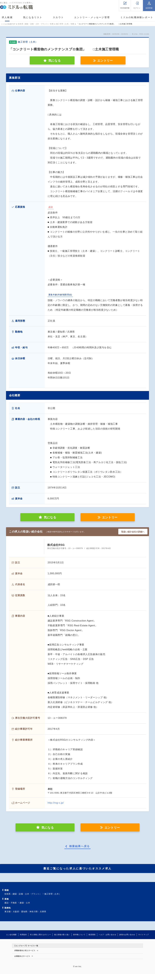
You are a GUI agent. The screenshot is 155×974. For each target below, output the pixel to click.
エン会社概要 (11, 934)
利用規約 (23, 934)
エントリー (105, 60)
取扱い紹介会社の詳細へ (132, 532)
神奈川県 (33, 911)
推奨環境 (92, 934)
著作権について (79, 934)
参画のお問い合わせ (127, 934)
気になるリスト (32, 17)
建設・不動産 (11, 903)
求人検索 (7, 17)
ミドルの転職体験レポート (136, 17)
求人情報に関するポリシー (40, 934)
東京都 (8, 911)
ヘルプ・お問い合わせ (107, 934)
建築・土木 (25, 903)
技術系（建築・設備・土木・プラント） (23, 894)
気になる (50, 517)
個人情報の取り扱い (62, 934)
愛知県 (24, 911)
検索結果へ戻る (79, 846)
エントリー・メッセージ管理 (92, 17)
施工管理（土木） (52, 894)
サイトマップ (143, 934)
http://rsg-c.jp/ (56, 803)
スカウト (58, 17)
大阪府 (16, 911)
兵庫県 (43, 911)
